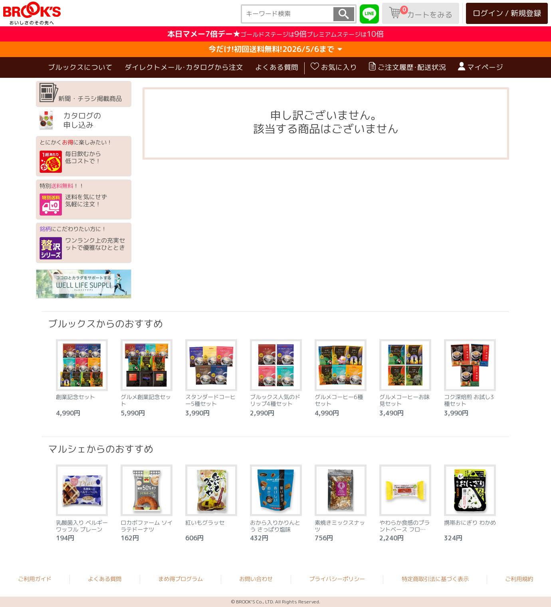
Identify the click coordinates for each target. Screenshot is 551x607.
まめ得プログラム (180, 579)
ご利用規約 (519, 579)
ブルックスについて (80, 67)
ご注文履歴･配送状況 (407, 67)
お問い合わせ (256, 579)
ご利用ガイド (35, 579)
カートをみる (420, 13)
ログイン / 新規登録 (507, 13)
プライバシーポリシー (337, 579)
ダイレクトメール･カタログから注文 (184, 67)
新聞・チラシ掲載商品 (81, 93)
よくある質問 (276, 67)
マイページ (480, 67)
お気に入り (334, 67)
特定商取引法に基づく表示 (435, 579)
